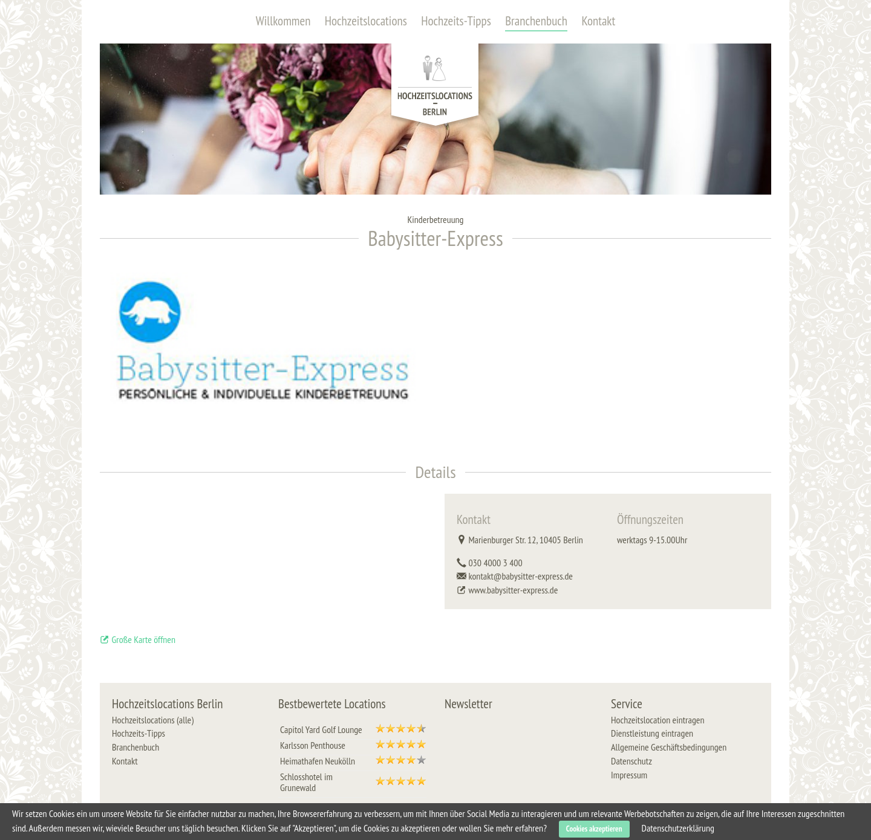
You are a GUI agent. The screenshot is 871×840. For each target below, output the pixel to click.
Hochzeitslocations (366, 21)
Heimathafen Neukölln (317, 761)
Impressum (629, 775)
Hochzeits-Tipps (456, 21)
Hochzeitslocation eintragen (657, 720)
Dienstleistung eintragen (652, 733)
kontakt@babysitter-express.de (520, 576)
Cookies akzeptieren (594, 829)
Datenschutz (631, 761)
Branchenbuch (536, 21)
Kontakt (598, 21)
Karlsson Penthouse (312, 745)
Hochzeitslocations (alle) (153, 720)
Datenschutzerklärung (678, 828)
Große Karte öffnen (137, 639)
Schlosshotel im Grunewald (306, 782)
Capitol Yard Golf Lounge (321, 729)
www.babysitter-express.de (513, 590)
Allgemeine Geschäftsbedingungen (668, 747)
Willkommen (283, 21)
